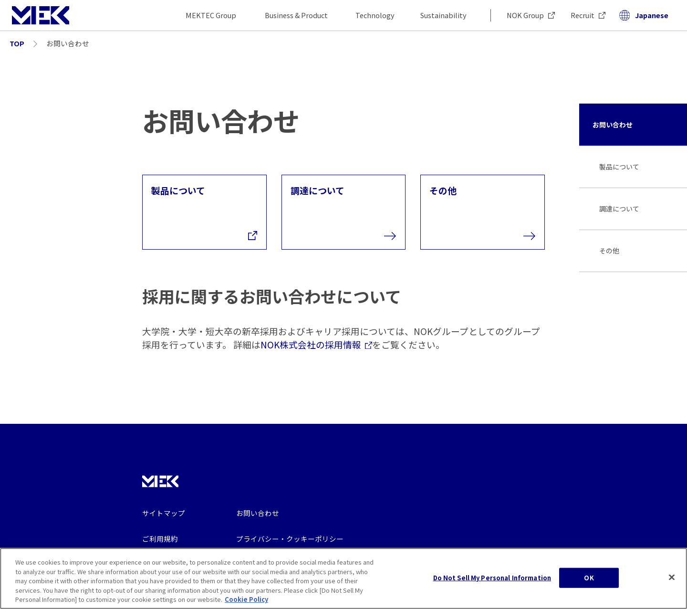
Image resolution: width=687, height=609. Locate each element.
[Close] (671, 583)
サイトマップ (163, 513)
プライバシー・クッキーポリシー (290, 539)
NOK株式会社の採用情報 (316, 344)
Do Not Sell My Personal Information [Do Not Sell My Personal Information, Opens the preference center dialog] (492, 583)
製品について (619, 166)
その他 (609, 250)
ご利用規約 (160, 539)
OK (588, 583)
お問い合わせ (613, 124)
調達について (619, 208)
